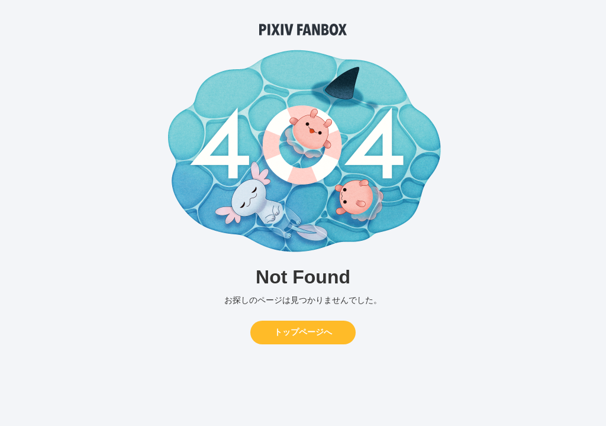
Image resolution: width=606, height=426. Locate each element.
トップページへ (303, 332)
